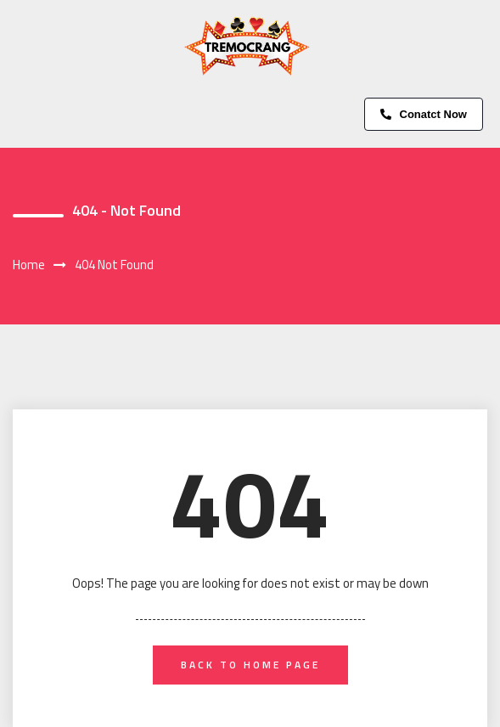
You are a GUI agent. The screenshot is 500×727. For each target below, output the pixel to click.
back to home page (250, 665)
